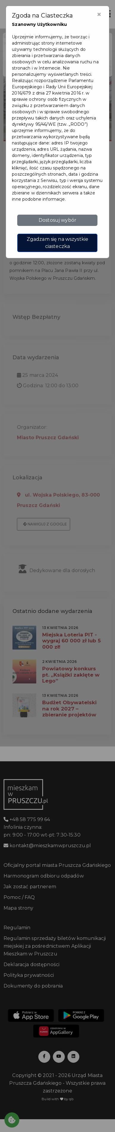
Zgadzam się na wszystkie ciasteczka (57, 242)
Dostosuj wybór (57, 220)
